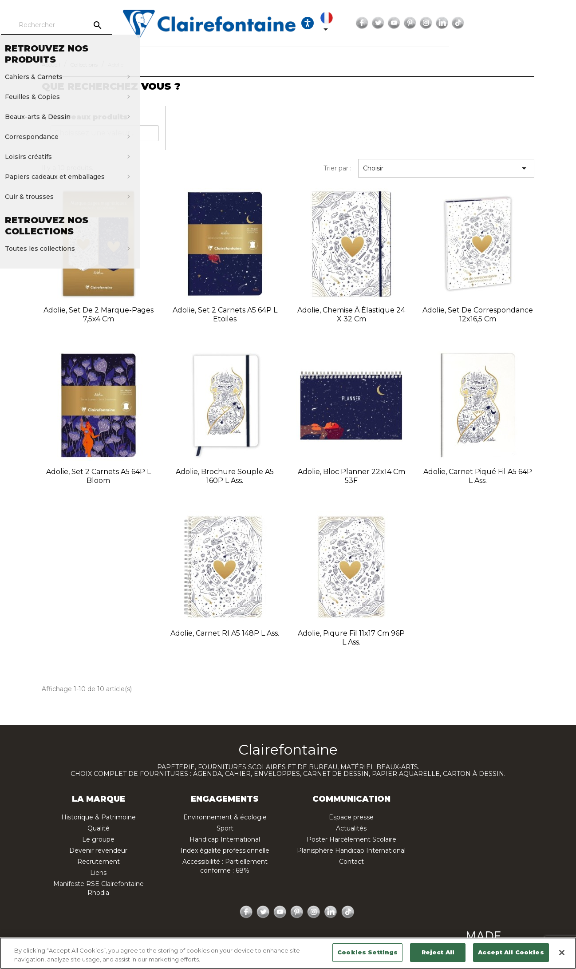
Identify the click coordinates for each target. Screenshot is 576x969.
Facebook (465, 23)
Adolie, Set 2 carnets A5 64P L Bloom (98, 476)
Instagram (529, 23)
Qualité (98, 828)
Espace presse (351, 817)
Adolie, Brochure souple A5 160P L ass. (225, 476)
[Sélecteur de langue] (425, 23)
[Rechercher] (96, 25)
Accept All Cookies (511, 952)
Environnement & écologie (225, 817)
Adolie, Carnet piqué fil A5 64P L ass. (477, 476)
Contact (351, 862)
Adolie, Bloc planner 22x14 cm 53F (351, 476)
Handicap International (224, 839)
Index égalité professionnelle (225, 850)
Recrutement (98, 862)
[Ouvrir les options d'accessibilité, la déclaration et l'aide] (398, 23)
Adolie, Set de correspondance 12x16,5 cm (477, 314)
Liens (98, 873)
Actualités (351, 828)
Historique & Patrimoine (98, 817)
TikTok (561, 23)
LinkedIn (545, 23)
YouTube (497, 23)
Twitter (481, 23)
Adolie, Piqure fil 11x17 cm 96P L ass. (351, 637)
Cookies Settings (367, 952)
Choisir (446, 168)
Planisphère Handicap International (351, 850)
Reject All (438, 952)
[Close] (562, 952)
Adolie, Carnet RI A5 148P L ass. (224, 633)
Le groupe (98, 839)
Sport (225, 828)
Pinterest (513, 23)
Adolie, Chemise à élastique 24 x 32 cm (351, 314)
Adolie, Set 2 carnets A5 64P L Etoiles (225, 314)
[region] (288, 953)
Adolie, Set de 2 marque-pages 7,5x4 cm (98, 314)
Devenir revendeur (98, 850)
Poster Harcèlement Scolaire (351, 839)
